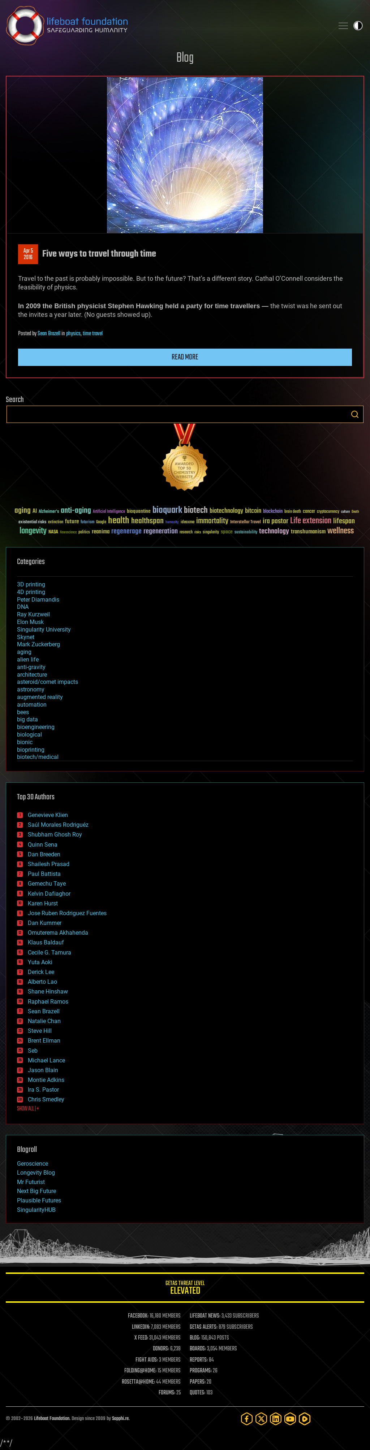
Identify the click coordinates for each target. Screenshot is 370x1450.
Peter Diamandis (38, 599)
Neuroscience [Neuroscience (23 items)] (68, 533)
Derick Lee (41, 972)
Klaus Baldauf (46, 942)
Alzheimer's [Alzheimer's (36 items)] (49, 512)
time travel (93, 334)
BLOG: (195, 1338)
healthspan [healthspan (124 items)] (147, 521)
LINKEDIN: (141, 1327)
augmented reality (40, 697)
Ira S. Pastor (43, 1089)
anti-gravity (31, 667)
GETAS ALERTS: (204, 1327)
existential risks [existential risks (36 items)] (32, 522)
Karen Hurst (43, 903)
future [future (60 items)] (72, 521)
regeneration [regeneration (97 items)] (160, 531)
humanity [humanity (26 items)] (172, 522)
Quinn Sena (42, 844)
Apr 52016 (28, 254)
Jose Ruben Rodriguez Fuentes (67, 913)
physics (73, 334)
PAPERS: (198, 1382)
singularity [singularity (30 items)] (211, 532)
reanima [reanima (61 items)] (100, 531)
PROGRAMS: (201, 1371)
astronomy (30, 689)
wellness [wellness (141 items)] (340, 531)
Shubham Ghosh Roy (55, 834)
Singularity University (44, 629)
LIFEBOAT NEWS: (205, 1316)
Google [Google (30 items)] (101, 522)
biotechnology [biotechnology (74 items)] (226, 511)
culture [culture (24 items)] (345, 512)
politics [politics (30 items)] (84, 532)
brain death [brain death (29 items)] (292, 512)
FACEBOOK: (138, 1316)
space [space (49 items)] (227, 532)
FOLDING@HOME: (140, 1371)
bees (23, 712)
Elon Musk (30, 622)
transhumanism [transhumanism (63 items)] (308, 531)
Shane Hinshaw (48, 991)
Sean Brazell (49, 334)
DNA (23, 606)
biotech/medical (38, 757)
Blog (185, 58)
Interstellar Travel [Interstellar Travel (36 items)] (245, 522)
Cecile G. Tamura (49, 952)
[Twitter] (261, 1418)
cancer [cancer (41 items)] (309, 512)
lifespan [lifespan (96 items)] (344, 521)
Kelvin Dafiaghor (49, 893)
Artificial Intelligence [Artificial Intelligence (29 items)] (109, 512)
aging (24, 651)
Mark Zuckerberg (38, 644)
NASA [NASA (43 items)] (53, 532)
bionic (25, 742)
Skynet (25, 637)
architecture (32, 674)
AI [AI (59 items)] (35, 511)
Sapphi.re (120, 1419)
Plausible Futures (39, 1200)
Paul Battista (44, 873)
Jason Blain (43, 1070)
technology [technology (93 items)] (274, 532)
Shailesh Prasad (48, 864)
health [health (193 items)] (118, 521)
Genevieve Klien (48, 815)
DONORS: (161, 1349)
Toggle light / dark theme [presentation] (358, 25)
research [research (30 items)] (186, 532)
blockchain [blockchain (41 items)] (273, 512)
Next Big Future (36, 1191)
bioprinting (30, 749)
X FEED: (141, 1338)
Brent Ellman (44, 1040)
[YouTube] (290, 1418)
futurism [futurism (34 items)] (87, 522)
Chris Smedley (46, 1099)
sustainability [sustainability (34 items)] (246, 532)
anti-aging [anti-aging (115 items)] (76, 510)
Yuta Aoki (40, 962)
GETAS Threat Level (185, 1289)
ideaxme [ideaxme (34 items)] (187, 522)
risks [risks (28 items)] (197, 532)
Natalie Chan (44, 1021)
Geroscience (32, 1163)
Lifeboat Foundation (51, 1419)
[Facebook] (247, 1418)
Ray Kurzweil (33, 614)
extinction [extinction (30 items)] (55, 522)
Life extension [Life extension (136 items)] (310, 521)
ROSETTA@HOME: (138, 1382)
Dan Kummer (44, 923)
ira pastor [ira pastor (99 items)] (275, 521)
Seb (33, 1050)
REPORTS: (199, 1360)
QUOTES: (197, 1393)
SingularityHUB (36, 1209)
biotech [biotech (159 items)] (196, 510)
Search (354, 414)
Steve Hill (40, 1030)
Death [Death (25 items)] (355, 512)
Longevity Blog (36, 1172)
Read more (185, 357)
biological (29, 734)
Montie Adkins (46, 1079)
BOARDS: (198, 1349)
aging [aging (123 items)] (22, 510)
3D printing (31, 584)
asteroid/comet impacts (47, 681)
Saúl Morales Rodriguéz (58, 824)
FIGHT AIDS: (146, 1360)
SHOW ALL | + (28, 1109)
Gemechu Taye (47, 883)
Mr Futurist (31, 1182)
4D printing (31, 592)
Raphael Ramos (48, 1001)
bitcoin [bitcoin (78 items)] (253, 511)
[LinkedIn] (275, 1418)
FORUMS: (167, 1393)
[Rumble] (304, 1418)
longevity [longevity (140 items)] (33, 531)
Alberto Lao (42, 981)
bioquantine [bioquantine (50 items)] (139, 511)
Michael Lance (46, 1060)
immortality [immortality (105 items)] (212, 521)
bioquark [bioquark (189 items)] (167, 510)
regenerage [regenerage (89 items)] (126, 532)
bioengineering (36, 727)
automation (32, 704)
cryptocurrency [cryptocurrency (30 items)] (328, 512)
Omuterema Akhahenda (58, 932)
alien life (28, 659)
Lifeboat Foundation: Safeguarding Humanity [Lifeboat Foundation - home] (167, 25)
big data (27, 719)
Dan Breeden (44, 854)
